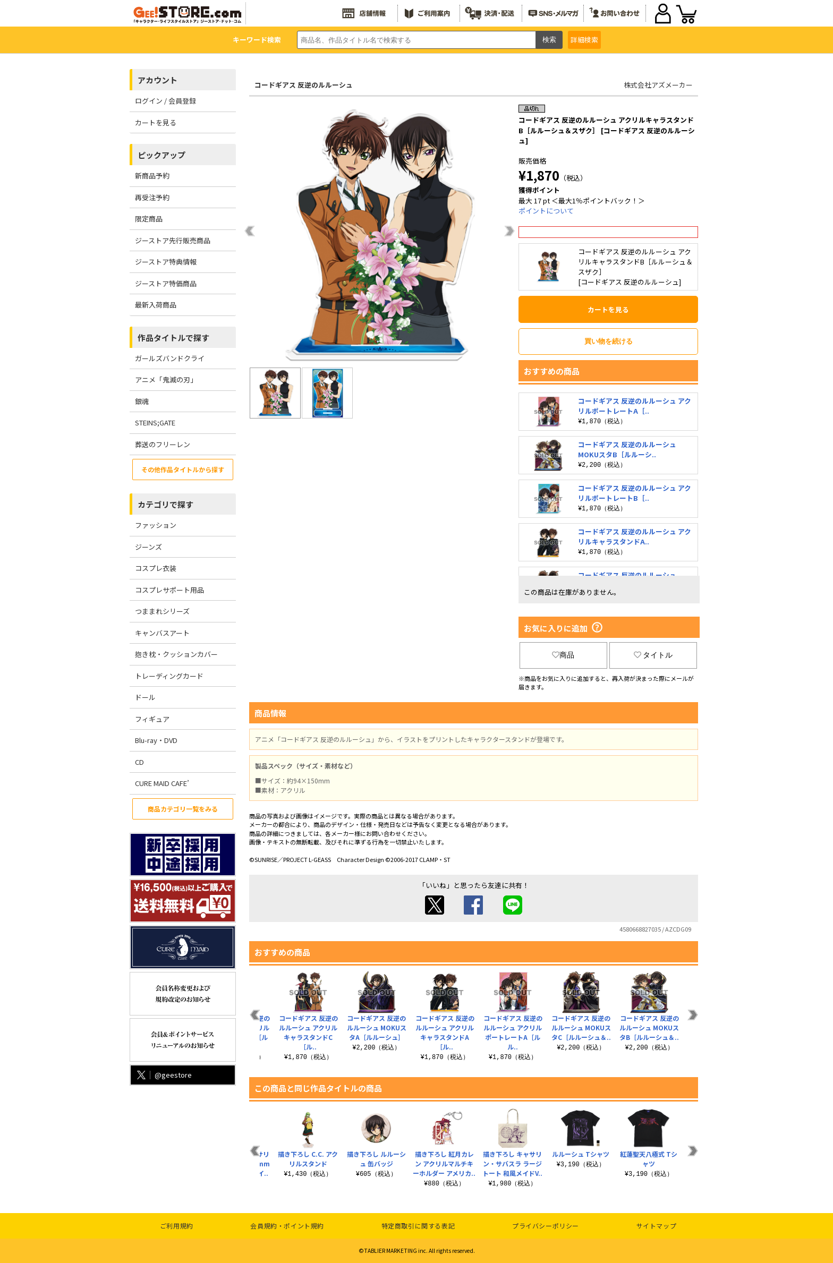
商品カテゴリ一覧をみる (183, 808)
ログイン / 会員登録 (165, 101)
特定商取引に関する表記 (418, 1225)
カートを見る (155, 122)
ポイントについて (546, 211)
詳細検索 (584, 40)
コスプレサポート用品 (169, 590)
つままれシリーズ (162, 611)
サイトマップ (656, 1225)
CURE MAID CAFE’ (162, 783)
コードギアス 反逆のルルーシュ (303, 85)
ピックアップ (161, 154)
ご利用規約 (176, 1225)
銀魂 (142, 401)
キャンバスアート (162, 633)
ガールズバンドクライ (170, 358)
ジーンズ (148, 547)
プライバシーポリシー (545, 1225)
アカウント (157, 80)
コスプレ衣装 (155, 568)
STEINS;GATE (155, 422)
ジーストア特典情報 (166, 262)
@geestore (163, 1075)
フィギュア (152, 719)
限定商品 (149, 219)
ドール (145, 697)
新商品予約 (152, 175)
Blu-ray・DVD (156, 740)
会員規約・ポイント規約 (287, 1225)
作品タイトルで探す (173, 337)
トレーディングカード (169, 676)
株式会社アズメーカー (658, 85)
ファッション (155, 525)
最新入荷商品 (155, 305)
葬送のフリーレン (162, 444)
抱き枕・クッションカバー (176, 654)
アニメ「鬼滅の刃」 (166, 379)
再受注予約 (152, 197)
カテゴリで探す (165, 504)
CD (139, 762)
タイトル (653, 655)
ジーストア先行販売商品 (172, 240)
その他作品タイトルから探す (182, 469)
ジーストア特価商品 (166, 283)
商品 (563, 655)
